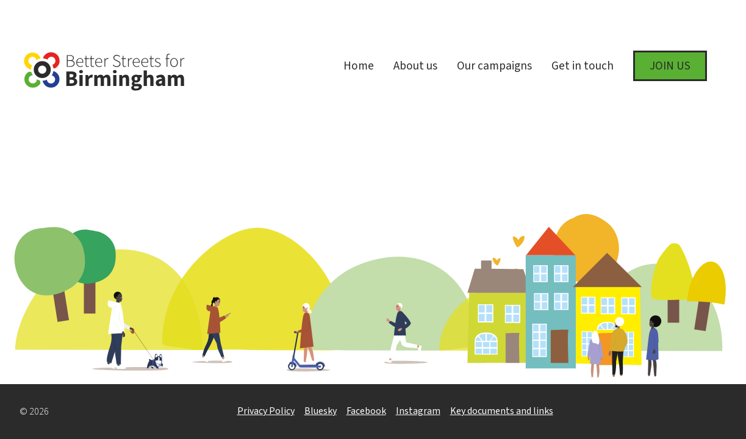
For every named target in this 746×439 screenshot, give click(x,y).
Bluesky (320, 411)
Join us (670, 65)
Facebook (366, 411)
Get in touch (582, 65)
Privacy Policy (266, 411)
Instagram (418, 411)
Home (358, 65)
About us (415, 65)
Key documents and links (501, 411)
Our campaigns (494, 65)
